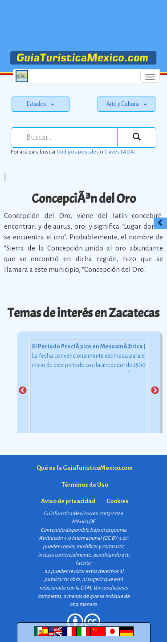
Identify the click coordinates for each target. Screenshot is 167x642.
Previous (22, 390)
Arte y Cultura (126, 104)
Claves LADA (119, 152)
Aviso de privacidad (68, 501)
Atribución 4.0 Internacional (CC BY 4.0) (83, 538)
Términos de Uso (84, 484)
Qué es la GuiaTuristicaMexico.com (85, 467)
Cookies (117, 501)
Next (155, 390)
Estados (40, 104)
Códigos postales (78, 152)
